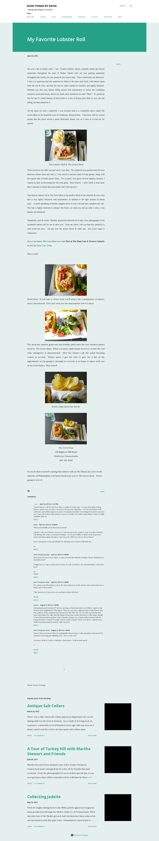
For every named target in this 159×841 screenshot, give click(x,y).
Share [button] (118, 64)
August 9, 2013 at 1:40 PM (60, 630)
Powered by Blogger (79, 835)
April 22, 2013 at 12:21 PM (49, 504)
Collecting (81, 17)
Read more (92, 736)
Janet (36, 525)
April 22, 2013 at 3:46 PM (60, 582)
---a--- (36, 504)
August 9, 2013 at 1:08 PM (49, 605)
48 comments (39, 826)
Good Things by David (42, 6)
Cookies (43, 17)
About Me (30, 17)
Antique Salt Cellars (45, 705)
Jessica (36, 605)
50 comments (39, 736)
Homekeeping (67, 17)
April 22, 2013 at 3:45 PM (60, 555)
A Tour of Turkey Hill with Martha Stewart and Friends (58, 751)
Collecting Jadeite (44, 796)
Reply (36, 519)
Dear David (108, 17)
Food (53, 17)
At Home (94, 17)
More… (120, 17)
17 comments (39, 783)
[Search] (122, 6)
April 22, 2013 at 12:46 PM (48, 525)
